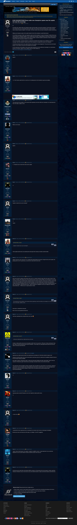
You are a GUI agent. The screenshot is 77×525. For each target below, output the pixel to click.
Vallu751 (7, 263)
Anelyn (7, 207)
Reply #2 (14, 76)
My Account (68, 506)
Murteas (7, 168)
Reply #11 (14, 257)
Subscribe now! (66, 47)
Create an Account (69, 507)
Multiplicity (4, 511)
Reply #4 (14, 122)
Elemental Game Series (16, 12)
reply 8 (20, 242)
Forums (47, 515)
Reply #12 (14, 276)
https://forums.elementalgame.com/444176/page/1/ (22, 49)
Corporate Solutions (6, 506)
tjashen (7, 397)
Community (22, 1)
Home (5, 12)
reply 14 (20, 336)
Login (14, 6)
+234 (7, 111)
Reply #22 (14, 467)
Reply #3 (14, 100)
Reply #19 (14, 410)
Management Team (48, 507)
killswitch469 (7, 225)
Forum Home (7, 6)
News (27, 1)
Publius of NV (7, 106)
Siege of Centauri (26, 514)
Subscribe (71, 518)
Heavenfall (7, 338)
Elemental (25, 506)
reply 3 (20, 298)
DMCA (42, 523)
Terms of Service (38, 523)
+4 (7, 385)
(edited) (33, 353)
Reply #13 (14, 294)
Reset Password (68, 510)
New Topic (54, 4)
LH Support (35, 12)
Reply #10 (14, 238)
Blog (30, 1)
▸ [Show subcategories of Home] (6, 12)
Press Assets (47, 511)
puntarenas (7, 359)
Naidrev (7, 455)
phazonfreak (7, 149)
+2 (7, 213)
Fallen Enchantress (23, 12)
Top (56, 55)
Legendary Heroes (30, 12)
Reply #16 (14, 353)
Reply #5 (14, 143)
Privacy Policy (33, 523)
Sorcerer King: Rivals (27, 515)
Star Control (26, 510)
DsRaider (7, 61)
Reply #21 (14, 449)
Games (17, 1)
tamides (7, 379)
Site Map (44, 523)
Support (33, 1)
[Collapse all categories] (72, 18)
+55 (7, 403)
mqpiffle (7, 434)
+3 (7, 32)
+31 (7, 156)
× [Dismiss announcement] (55, 14)
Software (13, 1)
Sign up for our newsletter (51, 518)
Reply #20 (14, 428)
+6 (7, 231)
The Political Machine (27, 511)
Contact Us (47, 514)
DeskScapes (5, 510)
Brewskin (8, 82)
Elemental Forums (25, 23)
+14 (7, 270)
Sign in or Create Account (19, 496)
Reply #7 (14, 182)
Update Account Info (69, 511)
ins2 (7, 416)
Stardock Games (9, 12)
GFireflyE (8, 188)
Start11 (4, 507)
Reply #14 (14, 314)
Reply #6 (14, 162)
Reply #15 (14, 332)
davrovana (7, 128)
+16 (7, 251)
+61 (7, 135)
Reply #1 (14, 55)
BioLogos (8, 25)
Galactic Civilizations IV (27, 507)
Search (11, 6)
